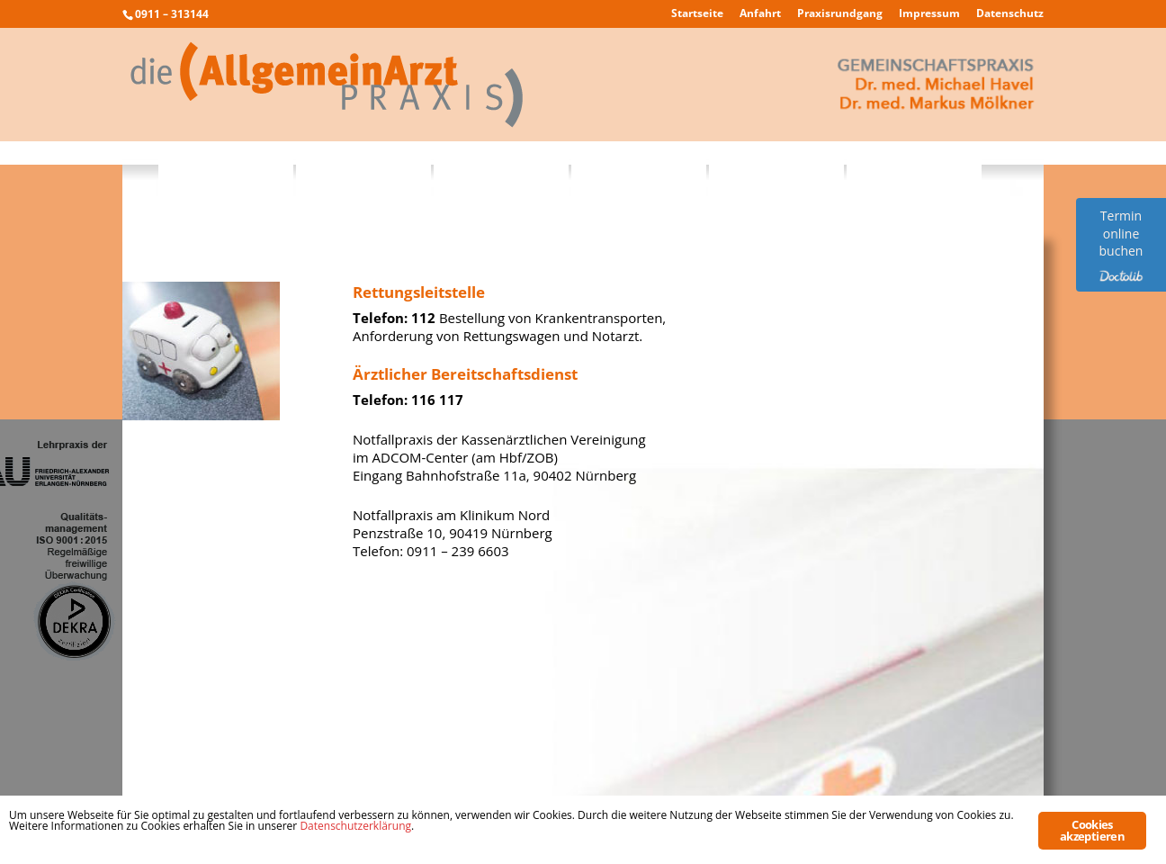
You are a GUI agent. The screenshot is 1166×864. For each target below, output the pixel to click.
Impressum (929, 14)
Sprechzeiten (639, 173)
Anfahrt (760, 14)
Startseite (697, 14)
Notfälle (777, 173)
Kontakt (914, 173)
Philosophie (226, 173)
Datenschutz (1010, 14)
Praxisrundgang (840, 14)
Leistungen (364, 173)
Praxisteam (501, 173)
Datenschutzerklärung (355, 825)
